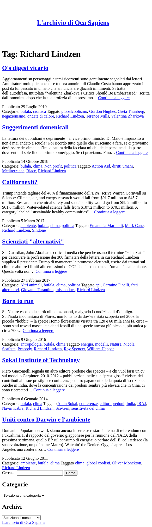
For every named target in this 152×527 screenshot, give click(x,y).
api (98, 285)
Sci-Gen (62, 408)
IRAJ (141, 403)
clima (37, 166)
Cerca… (9, 472)
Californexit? (20, 182)
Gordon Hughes (102, 111)
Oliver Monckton (126, 463)
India (130, 403)
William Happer (100, 349)
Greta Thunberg (131, 111)
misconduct (65, 289)
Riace (31, 171)
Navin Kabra (12, 408)
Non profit (53, 166)
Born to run (18, 300)
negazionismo (13, 116)
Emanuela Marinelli (106, 225)
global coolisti (98, 463)
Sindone (39, 230)
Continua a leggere (114, 98)
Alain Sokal (67, 403)
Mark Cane (134, 225)
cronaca (39, 111)
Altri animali (31, 285)
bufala (26, 111)
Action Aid (101, 166)
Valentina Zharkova (127, 116)
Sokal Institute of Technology (41, 360)
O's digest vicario (25, 67)
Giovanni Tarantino (37, 289)
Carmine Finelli (116, 285)
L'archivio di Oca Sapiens (73, 22)
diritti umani (122, 166)
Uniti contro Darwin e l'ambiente (46, 419)
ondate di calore (40, 116)
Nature (115, 344)
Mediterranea (13, 171)
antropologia (31, 344)
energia (87, 344)
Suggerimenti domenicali (35, 127)
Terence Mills (97, 116)
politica (70, 166)
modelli (101, 344)
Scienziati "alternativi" (33, 241)
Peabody (25, 349)
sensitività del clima (88, 408)
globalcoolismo (74, 111)
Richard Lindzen (70, 116)
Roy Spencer (74, 349)
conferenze (88, 403)
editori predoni (112, 403)
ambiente (28, 225)
